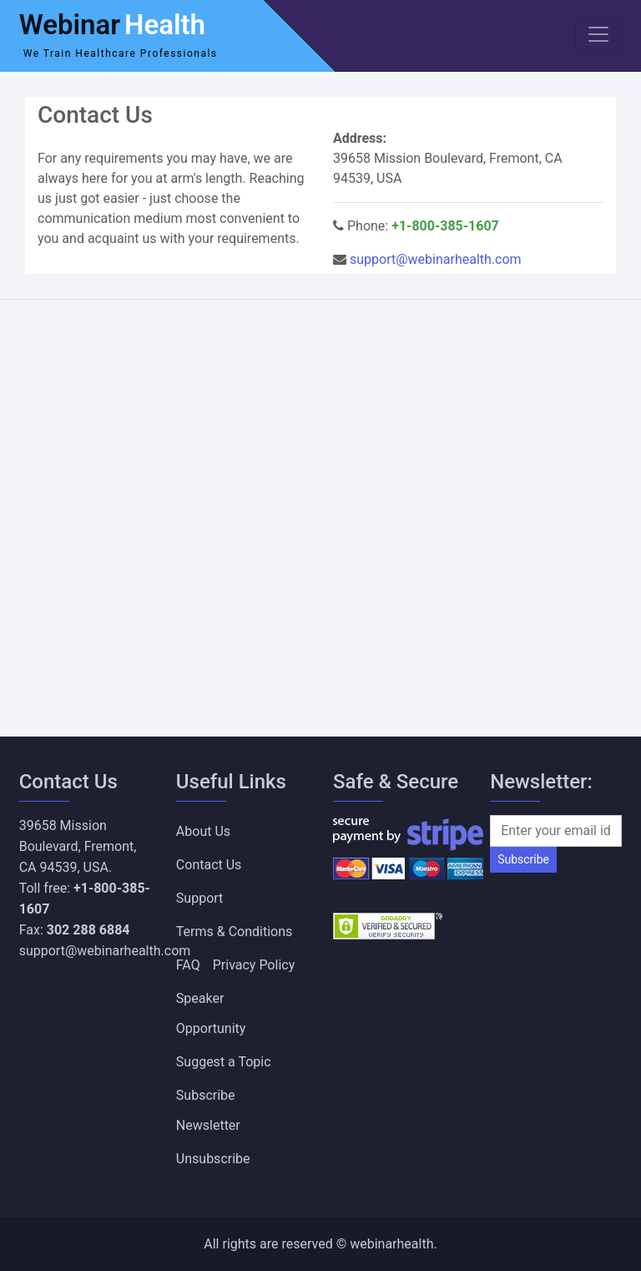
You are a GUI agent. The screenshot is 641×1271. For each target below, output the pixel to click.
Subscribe (523, 859)
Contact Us (209, 865)
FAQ (188, 965)
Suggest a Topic (223, 1062)
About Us (203, 831)
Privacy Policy (254, 965)
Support (199, 898)
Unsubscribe (213, 1159)
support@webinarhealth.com (436, 259)
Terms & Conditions (234, 931)
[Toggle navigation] (598, 34)
